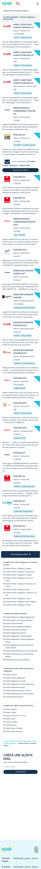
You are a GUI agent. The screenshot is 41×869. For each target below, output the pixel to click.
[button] (37, 3)
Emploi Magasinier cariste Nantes (18, 636)
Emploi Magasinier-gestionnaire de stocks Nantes (19, 646)
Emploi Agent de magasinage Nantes (20, 617)
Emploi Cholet (10, 712)
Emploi (13, 741)
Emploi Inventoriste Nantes (16, 630)
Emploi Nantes (11, 725)
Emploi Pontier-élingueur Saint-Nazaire (21, 601)
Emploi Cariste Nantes (14, 623)
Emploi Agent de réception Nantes (19, 620)
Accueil (6, 741)
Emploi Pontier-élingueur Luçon (17, 598)
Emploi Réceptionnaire (14, 697)
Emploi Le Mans (11, 722)
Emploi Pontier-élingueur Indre (17, 589)
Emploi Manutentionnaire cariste (18, 690)
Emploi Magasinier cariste (15, 681)
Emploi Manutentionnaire (15, 687)
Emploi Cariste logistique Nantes (18, 626)
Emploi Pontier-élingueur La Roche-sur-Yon (21, 594)
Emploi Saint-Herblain (14, 728)
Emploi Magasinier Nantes (15, 633)
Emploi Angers (11, 709)
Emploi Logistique (23, 741)
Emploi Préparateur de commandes (19, 693)
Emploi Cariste (11, 675)
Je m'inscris (20, 772)
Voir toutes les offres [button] (20, 554)
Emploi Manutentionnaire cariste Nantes (21, 651)
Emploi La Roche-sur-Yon (15, 715)
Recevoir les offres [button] (20, 170)
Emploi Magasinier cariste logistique (19, 684)
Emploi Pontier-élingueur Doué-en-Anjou (19, 579)
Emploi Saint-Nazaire (13, 731)
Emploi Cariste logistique (15, 678)
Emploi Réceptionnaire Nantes (17, 660)
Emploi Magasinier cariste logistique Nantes (19, 640)
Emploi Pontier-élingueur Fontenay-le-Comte (21, 585)
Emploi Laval (10, 719)
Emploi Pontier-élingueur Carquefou (19, 572)
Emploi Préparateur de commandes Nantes (19, 655)
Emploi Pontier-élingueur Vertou (18, 605)
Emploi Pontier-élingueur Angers (18, 568)
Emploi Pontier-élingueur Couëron (18, 575)
